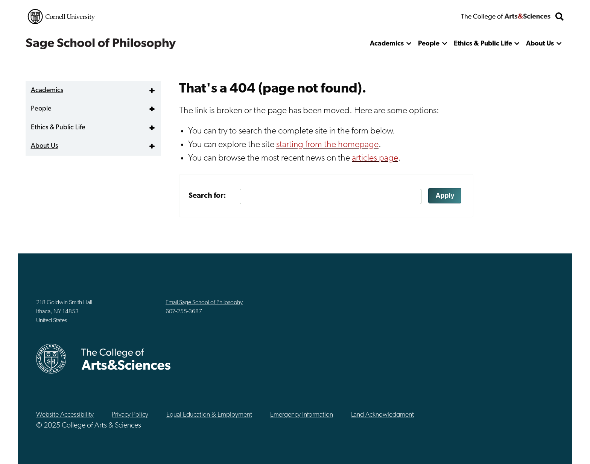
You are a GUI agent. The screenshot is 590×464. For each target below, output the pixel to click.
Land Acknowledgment (382, 415)
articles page (375, 158)
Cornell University (61, 16)
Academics (387, 43)
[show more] (409, 44)
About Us (540, 43)
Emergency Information (301, 415)
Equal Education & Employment (209, 415)
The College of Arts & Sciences (506, 16)
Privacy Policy (130, 415)
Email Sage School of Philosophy (204, 303)
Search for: (207, 196)
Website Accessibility (65, 415)
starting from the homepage (327, 144)
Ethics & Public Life (483, 43)
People (428, 43)
